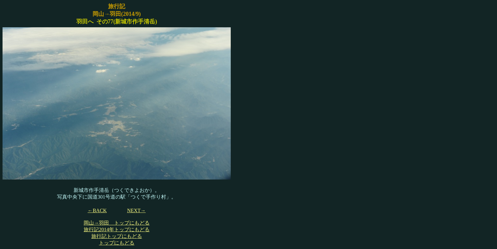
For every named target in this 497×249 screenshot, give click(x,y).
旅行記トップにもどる (116, 236)
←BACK (96, 210)
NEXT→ (136, 210)
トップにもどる (116, 243)
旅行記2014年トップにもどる (117, 229)
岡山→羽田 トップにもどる (117, 223)
